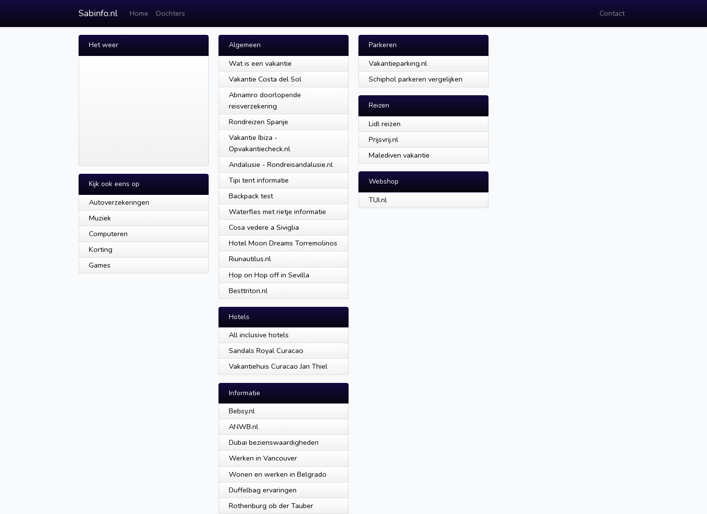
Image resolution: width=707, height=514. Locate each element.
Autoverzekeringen (119, 202)
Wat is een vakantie (260, 63)
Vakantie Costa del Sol (265, 79)
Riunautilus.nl (250, 259)
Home (139, 13)
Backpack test (251, 196)
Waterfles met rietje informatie (277, 211)
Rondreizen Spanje (258, 122)
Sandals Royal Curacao (266, 350)
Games (99, 265)
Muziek (100, 218)
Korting (100, 249)
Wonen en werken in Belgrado (277, 474)
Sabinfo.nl (98, 13)
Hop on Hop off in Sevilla (269, 275)
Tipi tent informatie (259, 180)
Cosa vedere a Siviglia (264, 227)
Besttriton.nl (248, 291)
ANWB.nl (243, 427)
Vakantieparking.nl (398, 63)
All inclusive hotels (259, 335)
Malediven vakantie (399, 155)
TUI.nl (378, 200)
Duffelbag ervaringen (263, 490)
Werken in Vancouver (263, 458)
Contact (612, 13)
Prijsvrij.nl (383, 139)
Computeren (108, 234)
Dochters (170, 13)
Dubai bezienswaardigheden (274, 442)
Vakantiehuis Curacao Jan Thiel (278, 366)
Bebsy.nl (242, 411)
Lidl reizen (385, 124)
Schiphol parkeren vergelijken (415, 79)
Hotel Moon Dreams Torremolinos (283, 243)
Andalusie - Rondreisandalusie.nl (281, 164)
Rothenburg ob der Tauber (271, 506)
